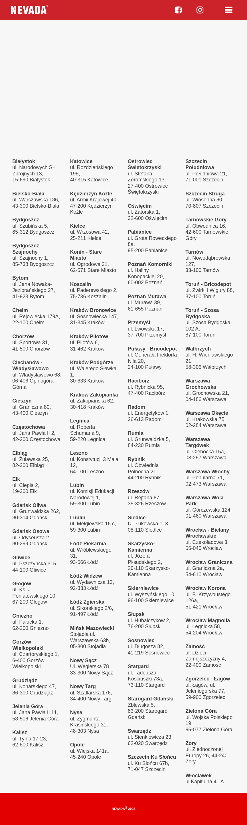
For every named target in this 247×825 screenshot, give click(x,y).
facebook (178, 10)
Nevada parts (28, 10)
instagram (200, 10)
